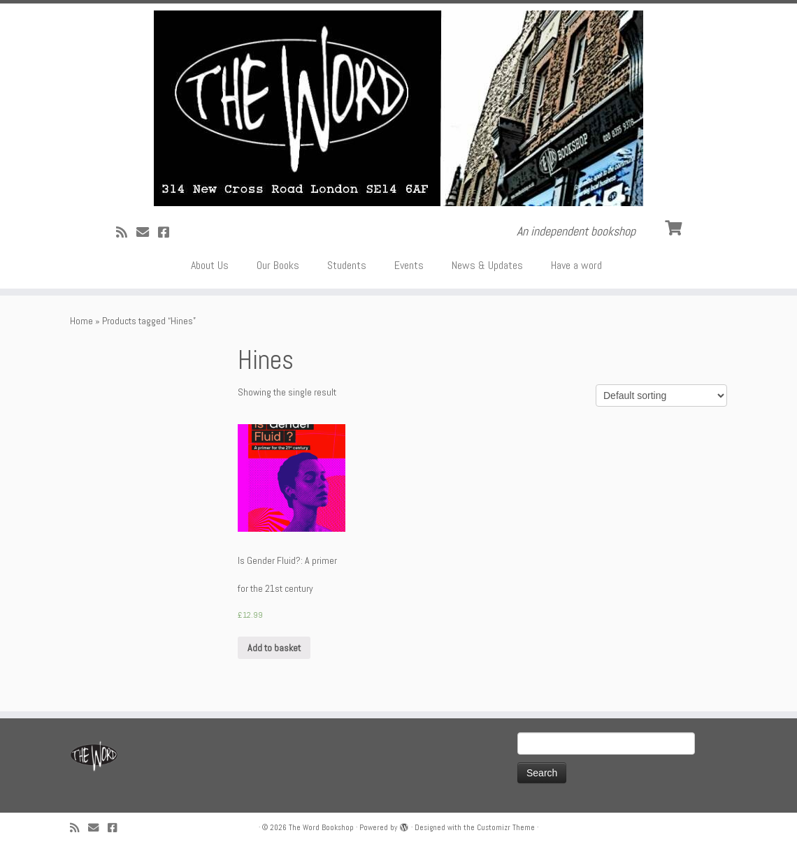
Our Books (278, 265)
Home (81, 320)
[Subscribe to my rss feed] (126, 232)
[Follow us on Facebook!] (168, 232)
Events (409, 265)
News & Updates (487, 265)
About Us (210, 265)
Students (346, 265)
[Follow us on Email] (147, 232)
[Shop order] (661, 395)
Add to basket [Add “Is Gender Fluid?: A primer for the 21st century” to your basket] (274, 647)
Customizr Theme (506, 827)
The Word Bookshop (321, 827)
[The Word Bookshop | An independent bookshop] (398, 108)
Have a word (576, 265)
